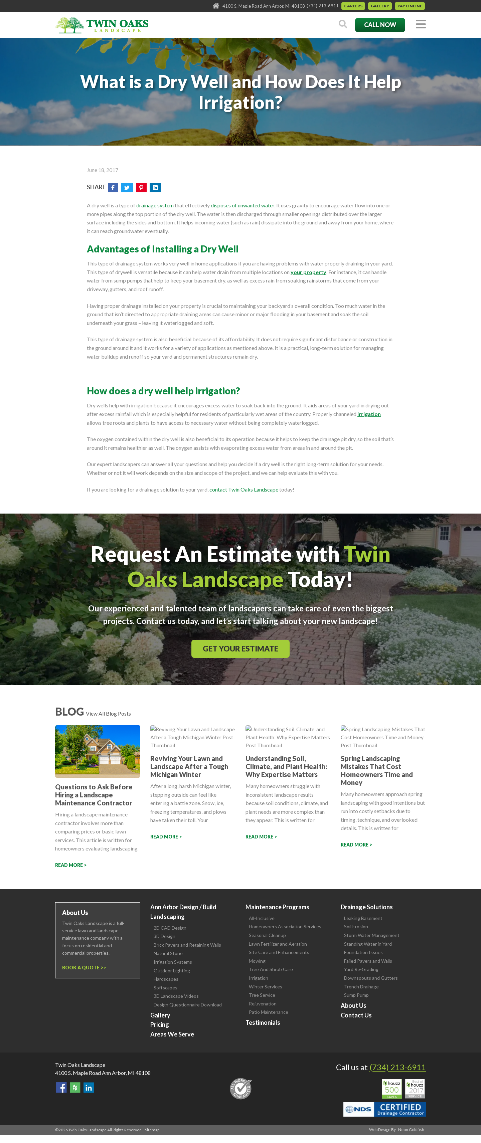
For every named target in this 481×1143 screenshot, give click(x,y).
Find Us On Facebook (61, 1087)
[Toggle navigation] (421, 24)
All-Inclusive (262, 918)
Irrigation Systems (173, 962)
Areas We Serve (172, 1034)
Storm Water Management (371, 935)
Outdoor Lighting (172, 970)
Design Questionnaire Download (188, 1004)
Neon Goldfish (411, 1129)
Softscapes (165, 987)
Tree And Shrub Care (271, 969)
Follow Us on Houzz (75, 1087)
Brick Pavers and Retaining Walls (187, 945)
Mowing (257, 961)
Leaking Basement (363, 918)
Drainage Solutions (367, 907)
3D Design (164, 936)
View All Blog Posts (108, 713)
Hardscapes (166, 979)
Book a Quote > (82, 967)
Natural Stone (168, 953)
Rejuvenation (263, 1003)
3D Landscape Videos (176, 996)
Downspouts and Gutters (371, 978)
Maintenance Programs (277, 907)
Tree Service (262, 995)
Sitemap (152, 1129)
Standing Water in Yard (368, 944)
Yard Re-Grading (361, 969)
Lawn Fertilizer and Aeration (278, 944)
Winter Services (265, 986)
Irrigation (258, 978)
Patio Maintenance (268, 1012)
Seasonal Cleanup (267, 935)
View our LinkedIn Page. (89, 1087)
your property (308, 272)
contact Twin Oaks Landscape (243, 489)
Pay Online (409, 5)
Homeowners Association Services (285, 926)
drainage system (155, 205)
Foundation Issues (363, 952)
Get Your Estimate (240, 648)
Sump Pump (356, 995)
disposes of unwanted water (242, 205)
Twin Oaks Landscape (80, 1065)
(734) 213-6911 (323, 5)
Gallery (380, 5)
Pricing (159, 1024)
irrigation (369, 414)
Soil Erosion (356, 926)
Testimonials (263, 1022)
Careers (353, 5)
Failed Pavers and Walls (368, 961)
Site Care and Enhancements (279, 952)
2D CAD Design (170, 928)
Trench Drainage (361, 986)
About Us (353, 1005)
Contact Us (356, 1015)
